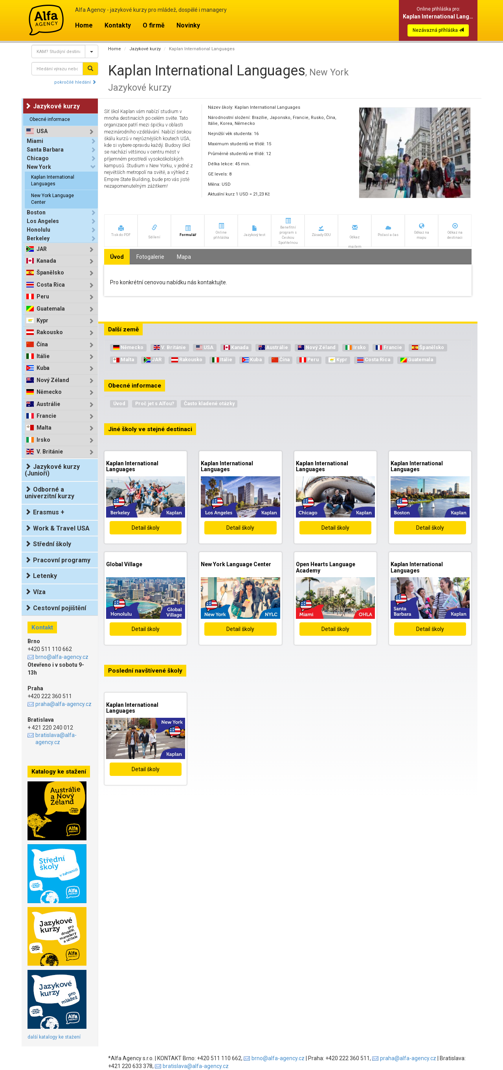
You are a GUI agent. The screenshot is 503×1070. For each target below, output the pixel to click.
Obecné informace (49, 119)
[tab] (61, 131)
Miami (35, 141)
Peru (43, 297)
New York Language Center (52, 199)
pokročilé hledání (75, 82)
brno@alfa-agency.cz (61, 657)
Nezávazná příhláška (438, 30)
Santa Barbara (45, 149)
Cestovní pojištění (55, 608)
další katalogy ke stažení (54, 1037)
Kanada (46, 261)
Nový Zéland (53, 380)
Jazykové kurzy (145, 48)
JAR (42, 249)
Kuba (43, 368)
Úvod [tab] (117, 257)
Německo (49, 392)
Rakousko (50, 332)
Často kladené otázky (209, 403)
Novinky (188, 25)
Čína (42, 345)
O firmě (154, 25)
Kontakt (42, 627)
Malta (44, 428)
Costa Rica (51, 285)
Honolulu (38, 230)
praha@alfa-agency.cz (63, 704)
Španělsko (50, 273)
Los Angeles (43, 221)
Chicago (38, 158)
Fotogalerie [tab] (150, 257)
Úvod (119, 403)
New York (39, 167)
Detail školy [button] (146, 528)
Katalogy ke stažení (58, 771)
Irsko (43, 440)
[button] (121, 230)
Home (84, 25)
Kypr (42, 321)
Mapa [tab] (184, 257)
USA (42, 131)
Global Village (124, 564)
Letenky (41, 576)
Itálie (43, 356)
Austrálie (48, 404)
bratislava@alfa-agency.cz (56, 738)
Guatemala (51, 309)
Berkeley (38, 238)
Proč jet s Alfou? (154, 403)
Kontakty (118, 25)
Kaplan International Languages (52, 180)
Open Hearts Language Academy (325, 567)
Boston (36, 212)
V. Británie (50, 452)
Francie (46, 416)
